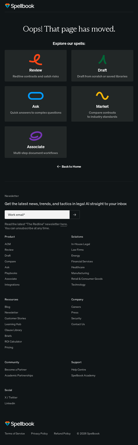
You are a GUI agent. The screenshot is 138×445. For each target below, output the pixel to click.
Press (74, 312)
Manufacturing (80, 273)
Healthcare (78, 267)
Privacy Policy (39, 433)
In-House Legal (80, 244)
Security (76, 318)
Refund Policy (62, 433)
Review (9, 250)
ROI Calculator (13, 341)
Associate (11, 279)
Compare (10, 261)
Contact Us (78, 324)
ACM (8, 244)
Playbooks (11, 273)
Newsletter (11, 312)
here (63, 223)
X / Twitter (11, 397)
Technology (78, 284)
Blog (7, 307)
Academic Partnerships (19, 375)
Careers (76, 307)
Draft (8, 255)
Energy (75, 255)
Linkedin (10, 403)
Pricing (9, 347)
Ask (7, 267)
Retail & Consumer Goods (87, 279)
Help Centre (78, 369)
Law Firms (77, 250)
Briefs (8, 336)
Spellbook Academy (83, 375)
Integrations (12, 284)
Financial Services (82, 261)
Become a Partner (16, 369)
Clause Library (13, 330)
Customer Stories (15, 318)
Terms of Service (15, 433)
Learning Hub (13, 324)
